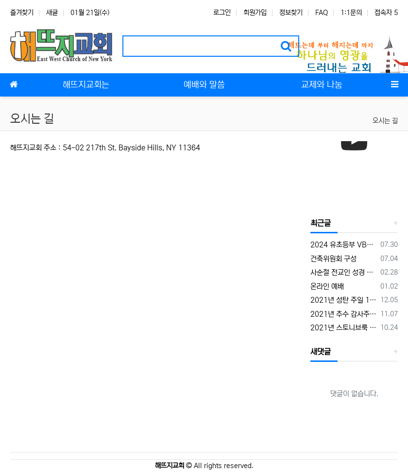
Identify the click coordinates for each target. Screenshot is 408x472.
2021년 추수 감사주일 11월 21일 (343, 314)
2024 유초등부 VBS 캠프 (343, 245)
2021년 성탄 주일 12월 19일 (343, 300)
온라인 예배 (327, 286)
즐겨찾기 (22, 12)
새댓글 (320, 351)
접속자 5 (386, 12)
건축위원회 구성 (333, 259)
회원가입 (255, 12)
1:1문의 (351, 12)
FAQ (321, 12)
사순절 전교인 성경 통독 (343, 272)
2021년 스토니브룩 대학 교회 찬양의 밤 (343, 328)
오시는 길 (385, 121)
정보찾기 (291, 12)
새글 (52, 12)
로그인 (222, 12)
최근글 (320, 223)
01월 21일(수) (89, 12)
